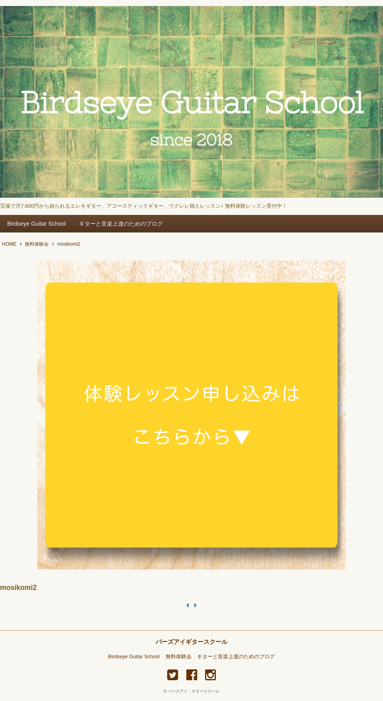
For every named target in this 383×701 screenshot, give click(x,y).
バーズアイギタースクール (191, 641)
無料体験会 (179, 656)
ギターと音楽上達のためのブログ (121, 223)
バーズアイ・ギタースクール (193, 691)
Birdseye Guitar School (36, 223)
